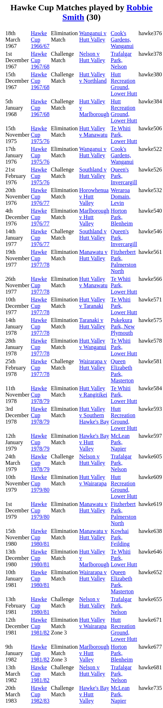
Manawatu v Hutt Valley (93, 255)
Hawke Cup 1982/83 (40, 694)
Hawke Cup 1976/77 (40, 196)
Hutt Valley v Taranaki (92, 302)
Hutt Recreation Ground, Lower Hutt (124, 84)
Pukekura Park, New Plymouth (123, 326)
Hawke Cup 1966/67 (40, 39)
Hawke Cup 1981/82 (40, 626)
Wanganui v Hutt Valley (92, 36)
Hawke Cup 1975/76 (40, 134)
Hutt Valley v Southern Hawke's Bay (94, 415)
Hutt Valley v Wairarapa (93, 480)
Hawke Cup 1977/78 (40, 258)
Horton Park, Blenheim (122, 217)
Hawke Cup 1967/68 (40, 60)
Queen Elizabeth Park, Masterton (122, 370)
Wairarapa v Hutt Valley (93, 364)
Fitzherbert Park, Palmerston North (123, 261)
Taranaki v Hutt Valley (92, 323)
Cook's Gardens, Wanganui (122, 39)
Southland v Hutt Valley (93, 173)
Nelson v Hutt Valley (92, 57)
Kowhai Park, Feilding (120, 537)
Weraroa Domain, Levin (121, 196)
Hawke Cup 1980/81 (40, 537)
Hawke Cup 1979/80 (40, 483)
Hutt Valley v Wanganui (92, 344)
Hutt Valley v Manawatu (93, 131)
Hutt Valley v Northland (93, 77)
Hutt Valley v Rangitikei (93, 391)
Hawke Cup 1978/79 (40, 394)
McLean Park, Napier (120, 442)
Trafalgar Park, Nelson (121, 60)
